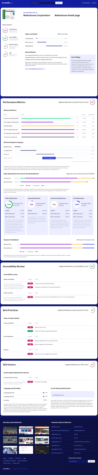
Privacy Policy (7, 463)
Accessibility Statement (9, 460)
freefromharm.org (56, 438)
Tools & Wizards (86, 3)
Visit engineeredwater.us (35, 69)
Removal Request (22, 460)
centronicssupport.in (57, 453)
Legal (24, 458)
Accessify (7, 3)
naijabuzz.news (55, 426)
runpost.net (77, 453)
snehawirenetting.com (80, 449)
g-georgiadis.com (56, 441)
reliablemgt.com (55, 434)
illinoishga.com (55, 445)
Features (10, 458)
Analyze (59, 3)
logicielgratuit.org (56, 449)
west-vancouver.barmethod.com (60, 430)
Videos (5, 458)
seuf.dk (76, 434)
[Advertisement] (59, 26)
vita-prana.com (78, 445)
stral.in (76, 438)
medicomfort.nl (78, 426)
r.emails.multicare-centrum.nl (82, 441)
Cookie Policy (16, 463)
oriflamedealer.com (79, 430)
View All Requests (49, 158)
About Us (94, 3)
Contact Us (18, 458)
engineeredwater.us (30, 12)
